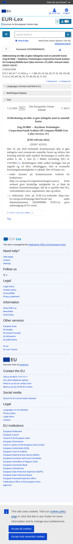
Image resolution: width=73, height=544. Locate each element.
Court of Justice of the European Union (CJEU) (23, 445)
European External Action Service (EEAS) (21, 455)
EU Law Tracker (10, 349)
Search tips (22, 40)
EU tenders (8, 329)
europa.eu (23, 364)
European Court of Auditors (15, 451)
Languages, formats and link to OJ (22, 86)
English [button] (66, 11)
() (19, 163)
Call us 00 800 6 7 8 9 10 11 (15, 377)
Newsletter (8, 311)
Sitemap (7, 263)
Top (9, 218)
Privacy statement (11, 296)
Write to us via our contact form (17, 383)
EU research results (12, 333)
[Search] (68, 34)
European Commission (13, 441)
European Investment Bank (15, 465)
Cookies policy (9, 290)
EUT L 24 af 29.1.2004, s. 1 (21, 213)
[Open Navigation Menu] (6, 34)
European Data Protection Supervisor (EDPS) (23, 471)
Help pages (8, 257)
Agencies (7, 485)
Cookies (7, 420)
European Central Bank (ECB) (16, 448)
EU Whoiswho (9, 336)
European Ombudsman (13, 468)
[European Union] (10, 359)
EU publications (10, 339)
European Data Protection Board (17, 475)
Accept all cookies (21, 528)
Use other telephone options (15, 380)
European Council (11, 435)
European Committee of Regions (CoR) (20, 461)
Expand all (51, 81)
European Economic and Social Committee (22, 458)
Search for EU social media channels (19, 398)
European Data (9, 326)
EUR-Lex (12, 19)
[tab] (37, 86)
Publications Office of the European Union (47, 244)
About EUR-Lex (9, 308)
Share (62, 50)
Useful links (8, 315)
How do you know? (58, 2)
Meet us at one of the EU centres (18, 387)
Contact (6, 260)
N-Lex (5, 346)
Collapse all (64, 81)
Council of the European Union (16, 438)
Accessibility (9, 293)
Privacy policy (9, 413)
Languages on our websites (15, 410)
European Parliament (12, 431)
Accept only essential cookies (27, 536)
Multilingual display (15, 92)
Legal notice (8, 286)
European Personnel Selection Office (19, 478)
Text (7, 99)
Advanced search (63, 44)
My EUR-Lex (54, 11)
